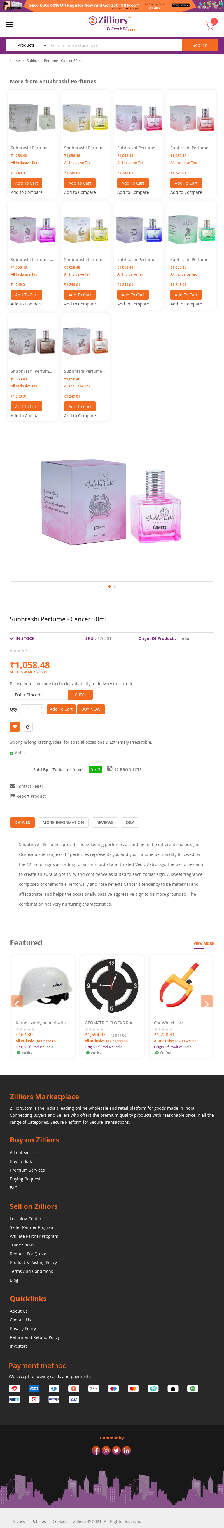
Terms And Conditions (31, 1270)
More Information (59, 821)
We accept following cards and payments (50, 1375)
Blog (14, 1278)
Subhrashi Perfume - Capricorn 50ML (84, 371)
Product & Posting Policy (33, 1261)
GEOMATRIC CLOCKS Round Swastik (112, 1021)
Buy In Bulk (21, 1160)
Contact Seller (29, 786)
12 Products (128, 769)
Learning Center (25, 1217)
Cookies (59, 1520)
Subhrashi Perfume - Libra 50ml (137, 259)
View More (204, 942)
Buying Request (25, 1177)
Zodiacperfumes (68, 769)
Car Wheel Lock (169, 1021)
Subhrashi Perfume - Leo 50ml (190, 148)
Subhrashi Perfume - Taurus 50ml (31, 148)
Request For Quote (28, 1252)
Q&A (120, 821)
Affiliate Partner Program (34, 1234)
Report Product (31, 796)
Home (15, 60)
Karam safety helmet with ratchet (41, 1021)
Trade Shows (22, 1243)
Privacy (18, 1520)
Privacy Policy (23, 1327)
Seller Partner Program (32, 1226)
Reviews (97, 821)
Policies (39, 1520)
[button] (109, 594)
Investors (19, 1344)
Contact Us (20, 1318)
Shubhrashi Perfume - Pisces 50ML (31, 371)
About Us (19, 1309)
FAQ (14, 1186)
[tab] (21, 821)
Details (21, 821)
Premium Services (27, 1168)
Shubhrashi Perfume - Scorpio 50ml (84, 259)
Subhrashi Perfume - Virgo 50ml (31, 259)
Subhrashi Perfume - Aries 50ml (137, 148)
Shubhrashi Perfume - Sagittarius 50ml (84, 148)
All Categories (23, 1151)
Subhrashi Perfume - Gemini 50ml (190, 259)
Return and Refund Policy (35, 1336)
